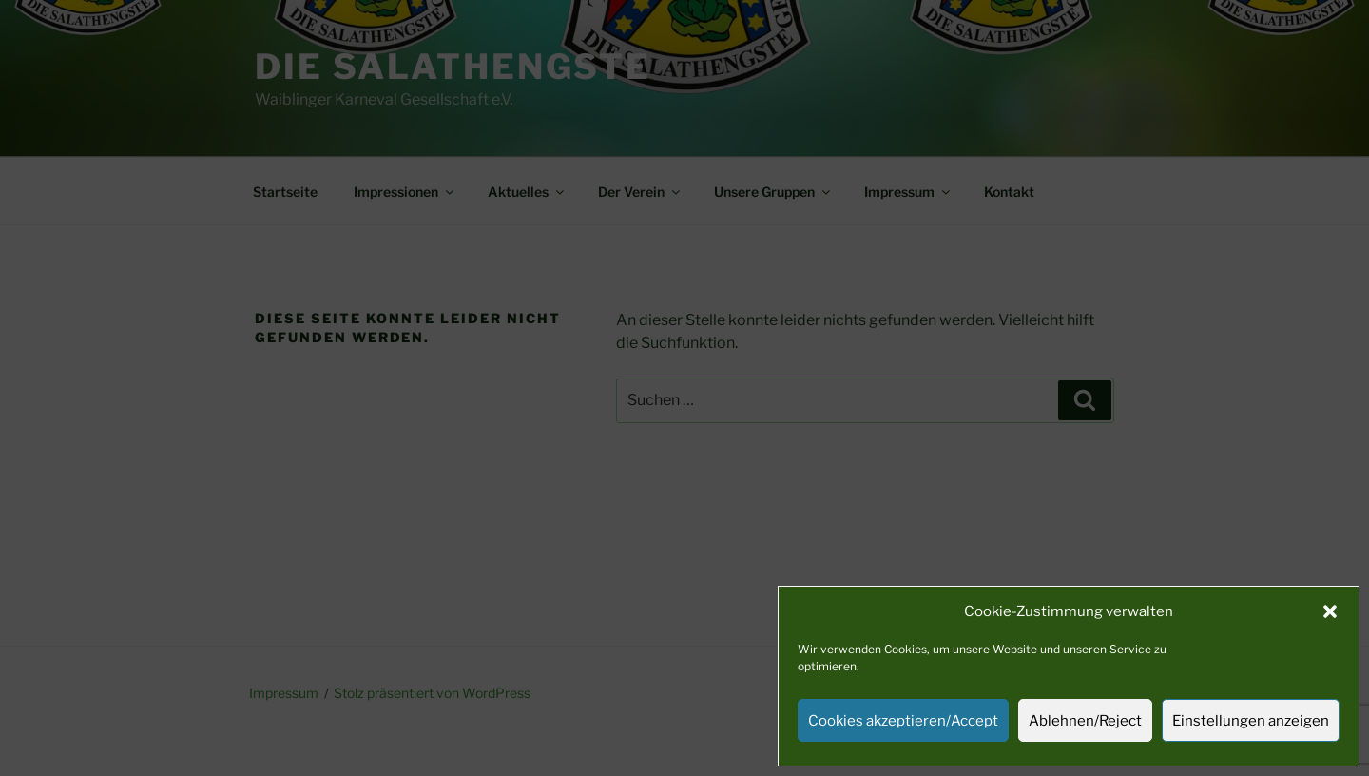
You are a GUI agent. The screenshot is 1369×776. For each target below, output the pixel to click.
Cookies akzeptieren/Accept (903, 720)
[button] (1330, 611)
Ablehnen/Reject (1085, 720)
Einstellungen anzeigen (1250, 720)
